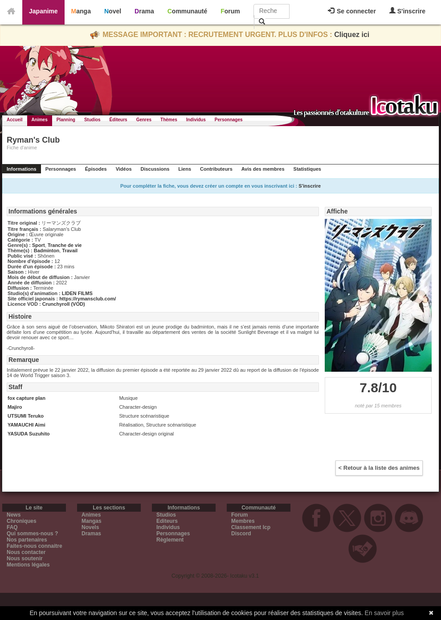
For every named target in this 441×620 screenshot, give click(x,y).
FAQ (12, 527)
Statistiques (307, 169)
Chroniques (22, 521)
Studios (92, 119)
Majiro (15, 407)
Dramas (91, 533)
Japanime (43, 11)
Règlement (170, 540)
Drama (144, 11)
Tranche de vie (65, 245)
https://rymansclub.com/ (87, 298)
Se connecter (352, 11)
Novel (112, 11)
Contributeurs (216, 169)
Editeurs (167, 521)
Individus (196, 119)
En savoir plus (384, 612)
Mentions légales (28, 565)
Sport (38, 245)
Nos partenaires (27, 540)
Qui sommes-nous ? (32, 533)
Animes (40, 119)
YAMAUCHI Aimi (26, 424)
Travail (70, 250)
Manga (81, 11)
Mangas (92, 521)
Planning (66, 119)
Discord (241, 533)
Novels (90, 527)
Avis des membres (263, 169)
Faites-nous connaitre (34, 546)
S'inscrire (407, 11)
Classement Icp (250, 527)
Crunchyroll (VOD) (63, 304)
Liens (184, 169)
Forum (230, 11)
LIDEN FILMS (77, 293)
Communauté (187, 11)
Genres (143, 119)
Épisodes (96, 169)
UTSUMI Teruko (26, 416)
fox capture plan (26, 398)
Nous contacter (26, 552)
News (13, 515)
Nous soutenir (25, 558)
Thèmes (168, 119)
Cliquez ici (351, 34)
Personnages (229, 119)
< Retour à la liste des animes (379, 467)
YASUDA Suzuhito (29, 433)
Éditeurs (118, 119)
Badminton (46, 250)
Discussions (155, 169)
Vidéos (124, 169)
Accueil (15, 119)
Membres (243, 521)
